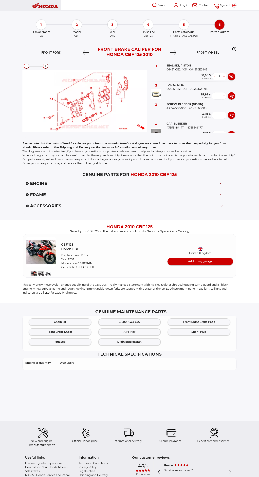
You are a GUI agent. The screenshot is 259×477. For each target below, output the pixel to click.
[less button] (214, 76)
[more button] (224, 76)
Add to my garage (200, 261)
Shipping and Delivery (93, 475)
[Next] (173, 52)
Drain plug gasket (129, 341)
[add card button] (231, 76)
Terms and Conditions (93, 463)
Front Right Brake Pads (199, 322)
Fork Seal (60, 341)
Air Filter (129, 331)
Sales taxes (32, 471)
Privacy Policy (87, 467)
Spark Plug (198, 331)
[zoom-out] (26, 66)
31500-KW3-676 (129, 322)
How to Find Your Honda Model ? (47, 467)
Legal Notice (87, 471)
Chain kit (60, 322)
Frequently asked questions (43, 463)
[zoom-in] (45, 66)
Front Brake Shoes (60, 331)
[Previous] (86, 52)
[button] (234, 49)
